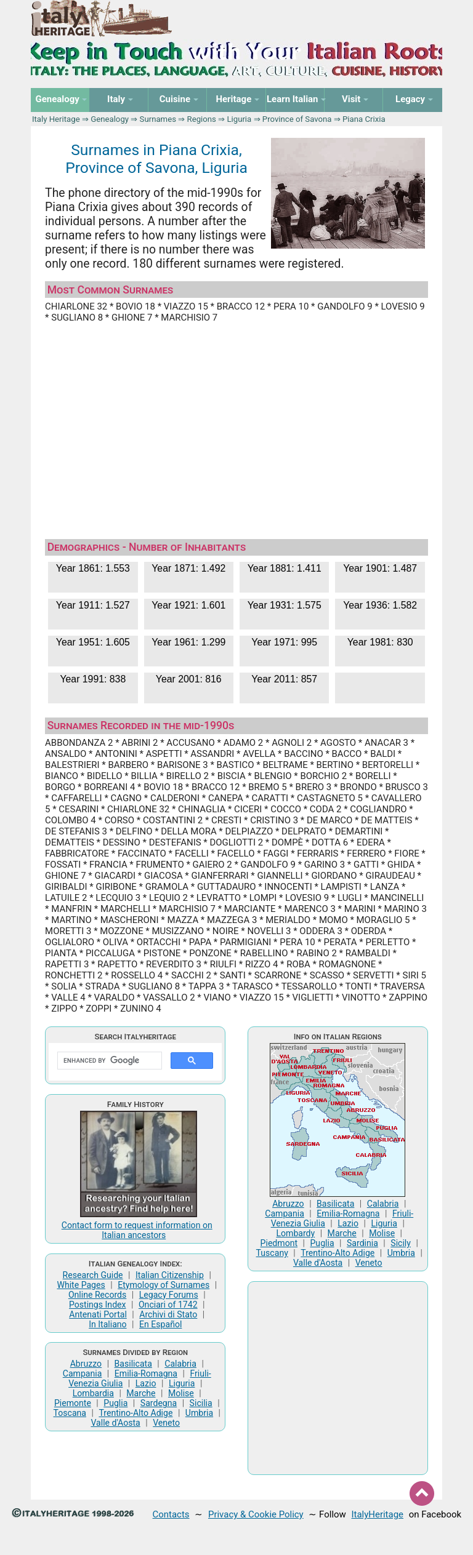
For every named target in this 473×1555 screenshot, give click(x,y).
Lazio (145, 1383)
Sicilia (201, 1403)
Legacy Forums (168, 1295)
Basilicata (133, 1364)
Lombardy (295, 1233)
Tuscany (272, 1253)
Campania (82, 1373)
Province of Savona (297, 119)
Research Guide (93, 1275)
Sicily (400, 1243)
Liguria (239, 119)
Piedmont (279, 1243)
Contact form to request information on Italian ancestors (137, 1230)
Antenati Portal (98, 1314)
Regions (201, 119)
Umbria (199, 1413)
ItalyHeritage (377, 1514)
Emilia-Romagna (146, 1373)
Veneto (166, 1423)
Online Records (97, 1295)
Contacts (171, 1514)
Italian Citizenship (169, 1275)
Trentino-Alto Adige (135, 1413)
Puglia (115, 1403)
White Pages (81, 1285)
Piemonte (72, 1403)
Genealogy (110, 119)
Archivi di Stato (168, 1314)
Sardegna (158, 1403)
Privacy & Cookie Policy (256, 1514)
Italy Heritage (56, 119)
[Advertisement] (236, 426)
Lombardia (93, 1393)
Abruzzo (86, 1364)
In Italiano (108, 1324)
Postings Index (97, 1304)
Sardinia (362, 1243)
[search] (108, 1060)
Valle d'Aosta (115, 1423)
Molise (181, 1393)
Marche (140, 1393)
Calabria (180, 1364)
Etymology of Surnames (163, 1285)
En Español (160, 1324)
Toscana (70, 1413)
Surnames (158, 119)
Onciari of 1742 (168, 1304)
